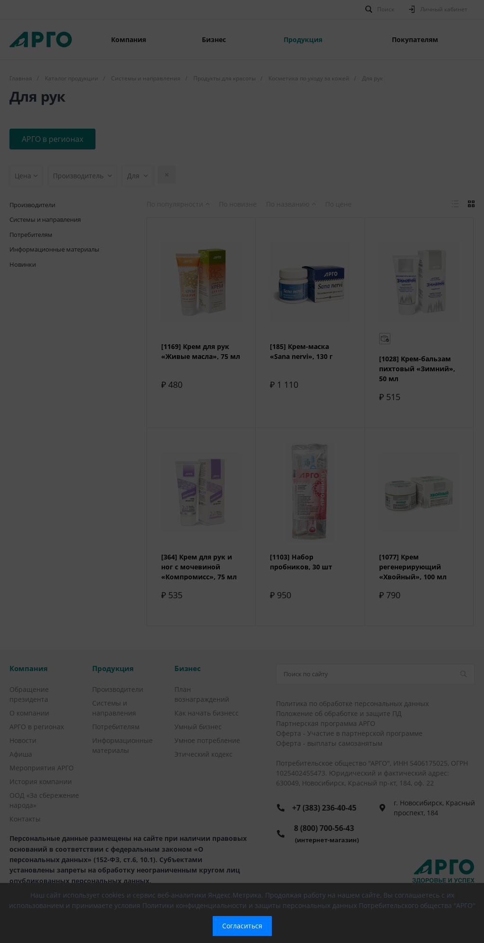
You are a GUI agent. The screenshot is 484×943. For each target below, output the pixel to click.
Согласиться (242, 925)
